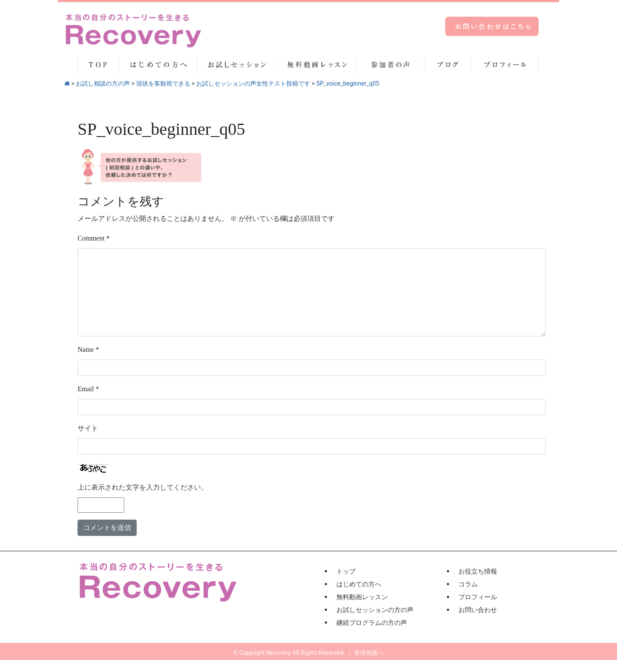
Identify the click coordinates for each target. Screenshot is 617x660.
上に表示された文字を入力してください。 (143, 487)
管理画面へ (369, 652)
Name (88, 349)
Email (88, 388)
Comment (94, 238)
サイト (88, 428)
